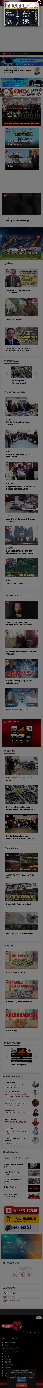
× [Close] (39, 2)
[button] (6, 14)
